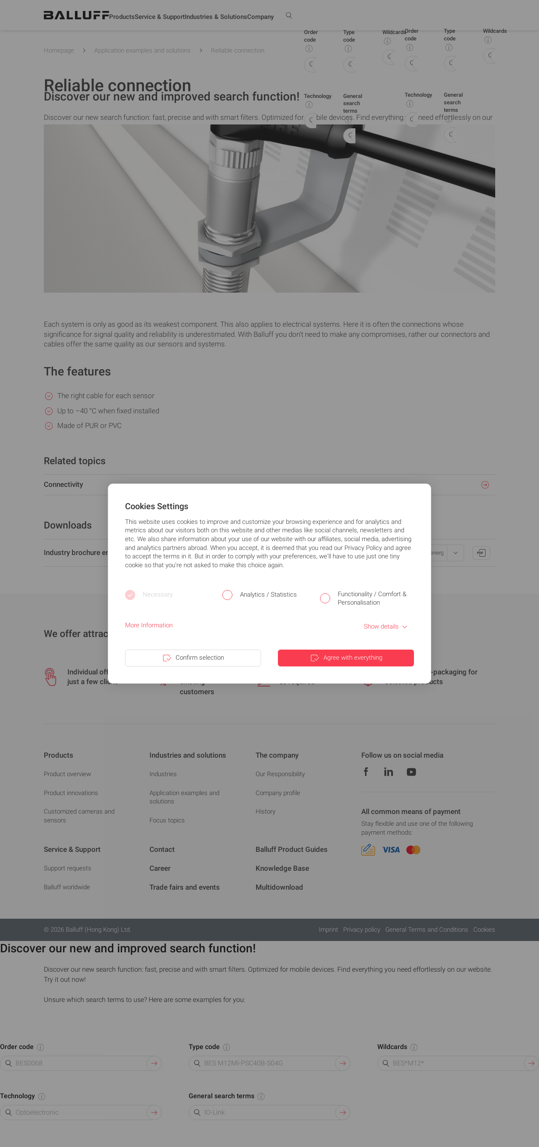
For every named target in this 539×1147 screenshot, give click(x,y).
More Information (149, 625)
